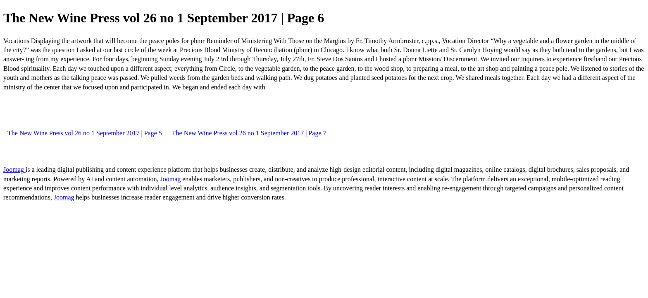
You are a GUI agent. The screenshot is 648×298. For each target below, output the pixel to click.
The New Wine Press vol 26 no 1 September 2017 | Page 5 (84, 133)
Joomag (14, 169)
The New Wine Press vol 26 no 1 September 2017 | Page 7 (249, 133)
